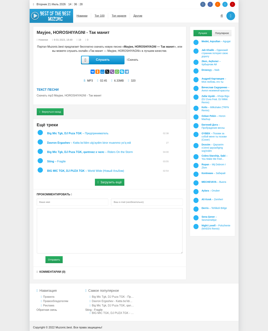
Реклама (48, 302)
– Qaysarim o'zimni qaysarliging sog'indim (213, 147)
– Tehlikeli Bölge (214, 208)
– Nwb (210, 70)
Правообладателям (55, 298)
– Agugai (216, 41)
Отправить (54, 257)
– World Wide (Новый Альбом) (85, 168)
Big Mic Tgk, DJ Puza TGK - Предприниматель (113, 294)
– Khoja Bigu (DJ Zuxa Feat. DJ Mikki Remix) (215, 99)
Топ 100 (99, 15)
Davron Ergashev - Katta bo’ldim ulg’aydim (113, 298)
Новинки (82, 15)
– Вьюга (214, 181)
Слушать (95, 60)
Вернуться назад (50, 111)
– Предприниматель (77, 133)
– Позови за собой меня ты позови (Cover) (214, 136)
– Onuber (211, 190)
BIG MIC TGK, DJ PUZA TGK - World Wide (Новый (113, 310)
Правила (48, 294)
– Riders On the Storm (90, 150)
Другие (137, 15)
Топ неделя (119, 15)
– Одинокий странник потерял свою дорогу (215, 53)
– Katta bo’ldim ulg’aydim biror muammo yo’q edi (89, 142)
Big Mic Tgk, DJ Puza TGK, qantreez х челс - (113, 302)
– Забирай (214, 173)
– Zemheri (212, 199)
